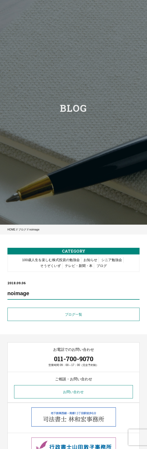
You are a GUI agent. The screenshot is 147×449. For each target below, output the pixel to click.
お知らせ (90, 260)
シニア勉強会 (111, 260)
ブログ (22, 229)
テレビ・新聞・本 (79, 266)
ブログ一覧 (73, 314)
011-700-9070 (73, 359)
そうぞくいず (50, 266)
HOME (11, 229)
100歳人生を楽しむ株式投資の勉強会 (51, 260)
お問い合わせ (73, 392)
